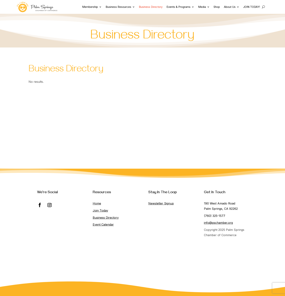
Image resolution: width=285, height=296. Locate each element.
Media (202, 7)
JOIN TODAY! (251, 7)
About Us (230, 7)
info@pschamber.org (218, 223)
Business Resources (118, 7)
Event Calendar (103, 224)
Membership (90, 7)
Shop (217, 7)
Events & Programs (178, 7)
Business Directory (150, 7)
